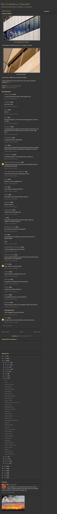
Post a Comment (7, 325)
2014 (5, 360)
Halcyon (6, 287)
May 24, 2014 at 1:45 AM (10, 168)
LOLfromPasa (8, 137)
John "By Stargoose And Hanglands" (14, 171)
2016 (5, 356)
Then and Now (8, 413)
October (7, 367)
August (7, 371)
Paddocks (7, 422)
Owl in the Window (9, 454)
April (6, 456)
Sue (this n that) (8, 154)
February (7, 461)
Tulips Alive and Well (10, 395)
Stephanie (7, 302)
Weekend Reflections (11, 87)
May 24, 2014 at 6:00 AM (10, 223)
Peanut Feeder (8, 398)
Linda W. (6, 271)
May (6, 378)
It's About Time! (8, 447)
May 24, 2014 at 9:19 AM (10, 243)
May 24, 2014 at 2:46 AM (10, 183)
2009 (5, 475)
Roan (5, 117)
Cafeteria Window (9, 384)
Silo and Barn (8, 391)
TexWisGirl (7, 102)
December (8, 362)
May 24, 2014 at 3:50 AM (10, 199)
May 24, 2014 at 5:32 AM (10, 206)
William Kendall (8, 94)
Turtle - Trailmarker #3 (10, 445)
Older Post (37, 332)
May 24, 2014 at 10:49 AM (11, 268)
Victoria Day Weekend (10, 409)
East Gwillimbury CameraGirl (15, 4)
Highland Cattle (8, 451)
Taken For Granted (9, 254)
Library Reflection (9, 436)
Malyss (6, 194)
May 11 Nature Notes (10, 429)
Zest (6, 380)
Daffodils (7, 449)
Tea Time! (7, 427)
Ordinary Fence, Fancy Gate (12, 402)
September (8, 369)
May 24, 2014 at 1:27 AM (10, 159)
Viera (5, 187)
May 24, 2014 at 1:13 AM (10, 151)
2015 (5, 358)
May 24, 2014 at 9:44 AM (10, 251)
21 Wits (6, 264)
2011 (5, 470)
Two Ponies (8, 386)
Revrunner (7, 202)
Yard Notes (7, 411)
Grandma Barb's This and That (12, 247)
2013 (5, 466)
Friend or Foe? (8, 433)
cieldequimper (8, 210)
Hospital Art (7, 440)
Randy (6, 109)
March (6, 459)
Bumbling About (9, 416)
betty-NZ (6, 294)
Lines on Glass (8, 400)
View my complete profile (8, 492)
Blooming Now (8, 393)
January (7, 463)
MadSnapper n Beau (9, 227)
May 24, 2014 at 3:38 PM (10, 291)
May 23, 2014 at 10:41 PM (11, 134)
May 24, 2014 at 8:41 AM (10, 231)
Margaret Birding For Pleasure (12, 162)
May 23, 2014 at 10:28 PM (11, 123)
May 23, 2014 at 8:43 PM (10, 106)
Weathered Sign (9, 424)
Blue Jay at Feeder (9, 389)
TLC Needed (8, 438)
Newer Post (5, 332)
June (6, 376)
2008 (5, 477)
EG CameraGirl (12, 484)
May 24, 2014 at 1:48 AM (10, 176)
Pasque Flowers (9, 431)
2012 (5, 468)
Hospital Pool (8, 418)
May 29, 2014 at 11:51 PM (11, 322)
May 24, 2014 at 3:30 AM (10, 191)
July (6, 373)
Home (21, 332)
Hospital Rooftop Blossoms (11, 420)
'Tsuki (6, 145)
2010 (5, 473)
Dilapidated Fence (9, 407)
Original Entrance (9, 442)
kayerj (6, 317)
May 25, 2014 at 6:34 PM (10, 299)
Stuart (6, 179)
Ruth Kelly (7, 279)
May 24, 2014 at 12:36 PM (11, 283)
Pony (6, 382)
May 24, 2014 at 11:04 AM (11, 276)
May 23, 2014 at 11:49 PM (11, 142)
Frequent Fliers (8, 404)
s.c (5, 217)
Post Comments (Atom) (24, 336)
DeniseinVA (7, 126)
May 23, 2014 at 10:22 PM (11, 114)
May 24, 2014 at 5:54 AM (10, 214)
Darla (5, 234)
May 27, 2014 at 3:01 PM (10, 314)
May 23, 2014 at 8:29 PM (10, 98)
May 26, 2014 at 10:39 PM (11, 306)
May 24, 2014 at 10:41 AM (11, 260)
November (8, 364)
